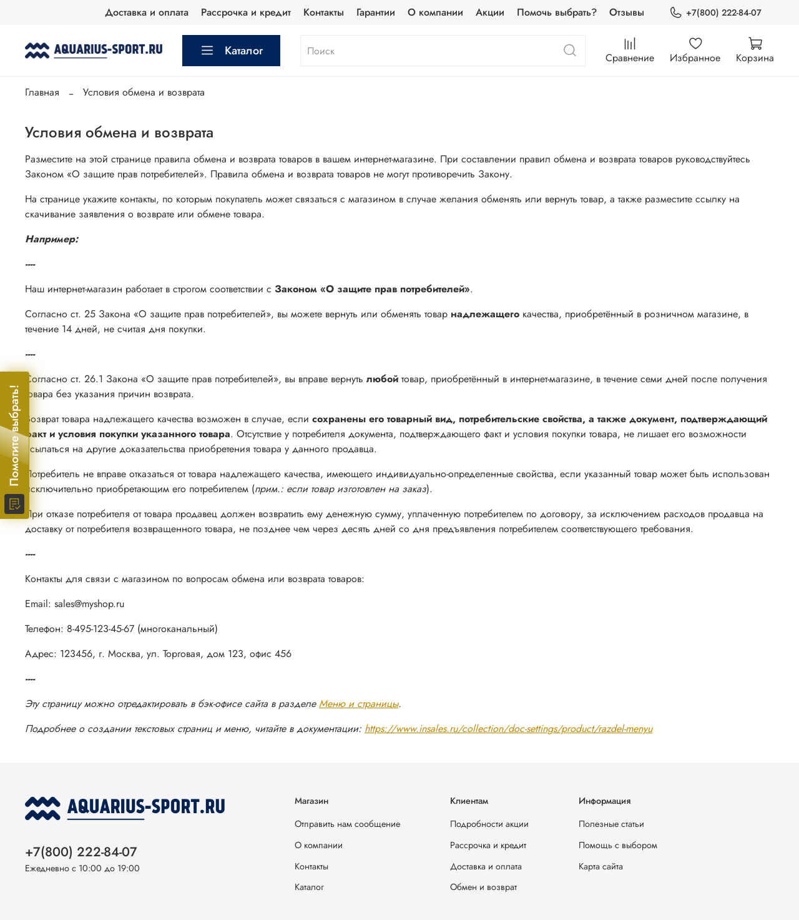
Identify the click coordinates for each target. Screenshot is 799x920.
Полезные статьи (611, 824)
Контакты (323, 12)
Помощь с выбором (618, 845)
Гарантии (375, 12)
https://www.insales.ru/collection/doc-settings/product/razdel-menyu (508, 728)
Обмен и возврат (483, 887)
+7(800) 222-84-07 (715, 12)
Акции (490, 12)
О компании (435, 12)
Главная (42, 92)
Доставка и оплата (147, 12)
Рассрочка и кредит (246, 12)
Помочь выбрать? (557, 12)
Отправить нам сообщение (347, 824)
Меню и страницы (358, 703)
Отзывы (626, 12)
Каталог (231, 50)
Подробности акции (489, 824)
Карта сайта (601, 866)
